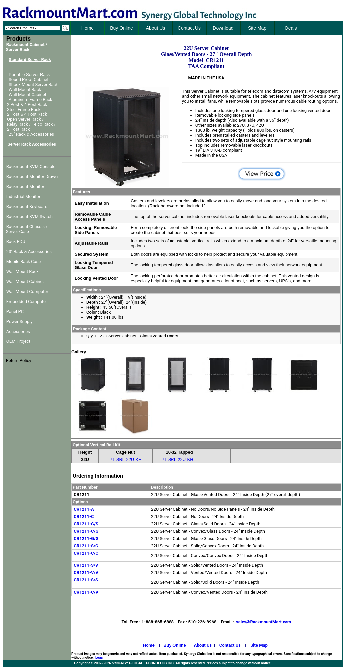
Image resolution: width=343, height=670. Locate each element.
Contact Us (230, 645)
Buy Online (174, 645)
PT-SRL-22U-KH (126, 459)
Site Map (259, 645)
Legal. (99, 657)
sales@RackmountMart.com (263, 621)
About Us (203, 645)
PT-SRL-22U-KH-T (179, 459)
